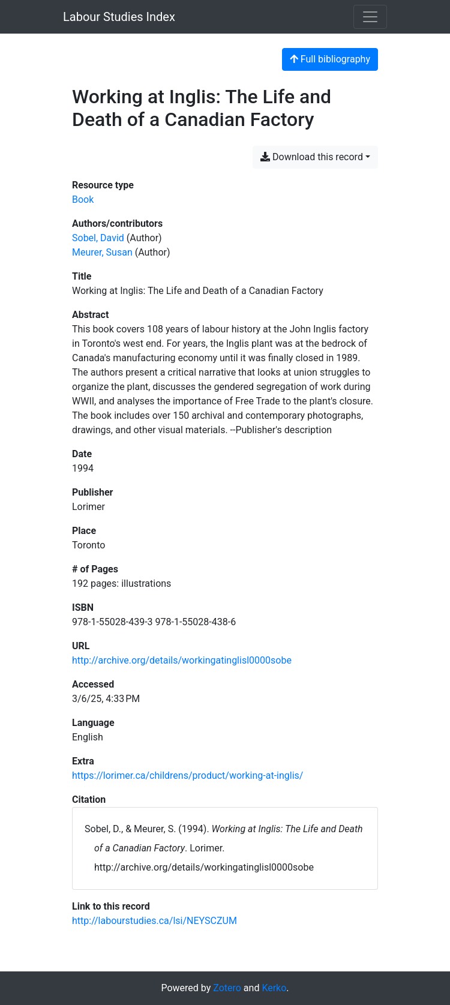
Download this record (311, 157)
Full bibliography (330, 59)
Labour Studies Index (119, 17)
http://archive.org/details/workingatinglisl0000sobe (182, 660)
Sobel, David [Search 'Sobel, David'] (98, 238)
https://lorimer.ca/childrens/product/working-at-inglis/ (187, 775)
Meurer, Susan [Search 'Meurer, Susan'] (102, 252)
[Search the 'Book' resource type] (83, 199)
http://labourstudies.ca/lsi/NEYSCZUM (154, 920)
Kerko (274, 988)
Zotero (227, 988)
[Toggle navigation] (370, 17)
